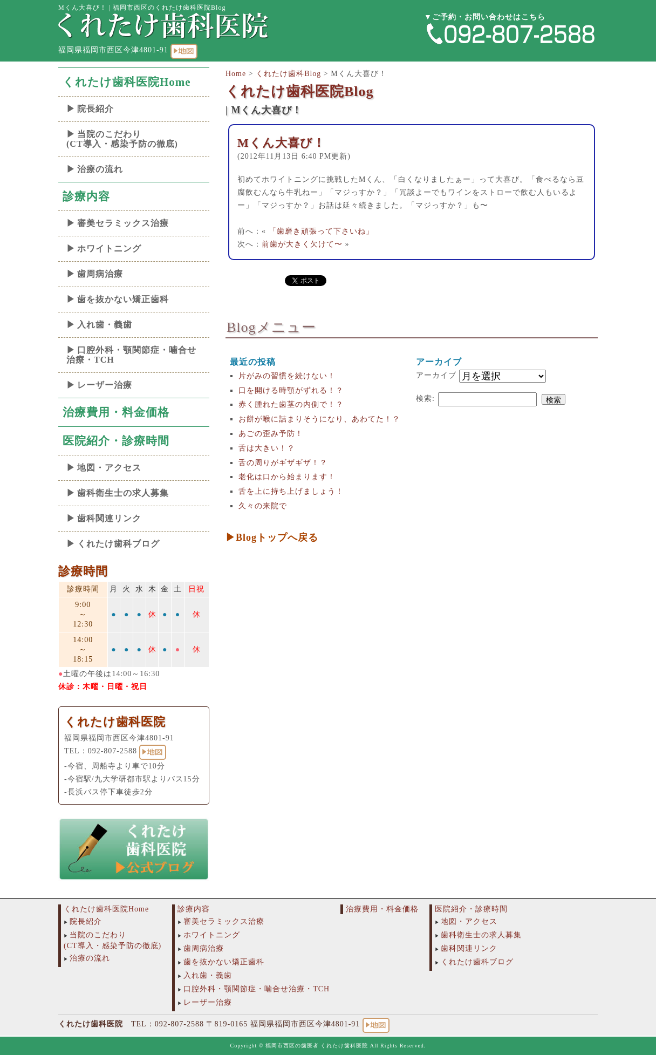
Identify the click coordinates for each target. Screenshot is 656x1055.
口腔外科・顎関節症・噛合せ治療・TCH (131, 354)
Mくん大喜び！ (281, 142)
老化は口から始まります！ (287, 477)
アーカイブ (436, 375)
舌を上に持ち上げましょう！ (291, 491)
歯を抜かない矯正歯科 (123, 299)
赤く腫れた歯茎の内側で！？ (291, 404)
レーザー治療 (104, 385)
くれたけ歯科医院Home (127, 82)
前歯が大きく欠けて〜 (302, 244)
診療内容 (86, 196)
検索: (425, 398)
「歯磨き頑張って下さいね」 (321, 231)
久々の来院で (262, 506)
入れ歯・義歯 (104, 324)
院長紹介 (95, 108)
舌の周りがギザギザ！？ (282, 463)
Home (236, 74)
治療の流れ (100, 169)
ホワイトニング (109, 248)
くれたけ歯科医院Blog (300, 91)
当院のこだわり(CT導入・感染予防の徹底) (122, 139)
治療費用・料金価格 (116, 412)
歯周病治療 (100, 273)
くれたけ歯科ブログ (118, 543)
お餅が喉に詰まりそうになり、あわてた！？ (319, 419)
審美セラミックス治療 (123, 223)
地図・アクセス (109, 467)
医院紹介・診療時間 (116, 440)
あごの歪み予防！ (270, 434)
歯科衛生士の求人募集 (123, 493)
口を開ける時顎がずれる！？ (291, 390)
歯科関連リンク (109, 518)
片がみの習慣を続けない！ (287, 376)
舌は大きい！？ (266, 448)
